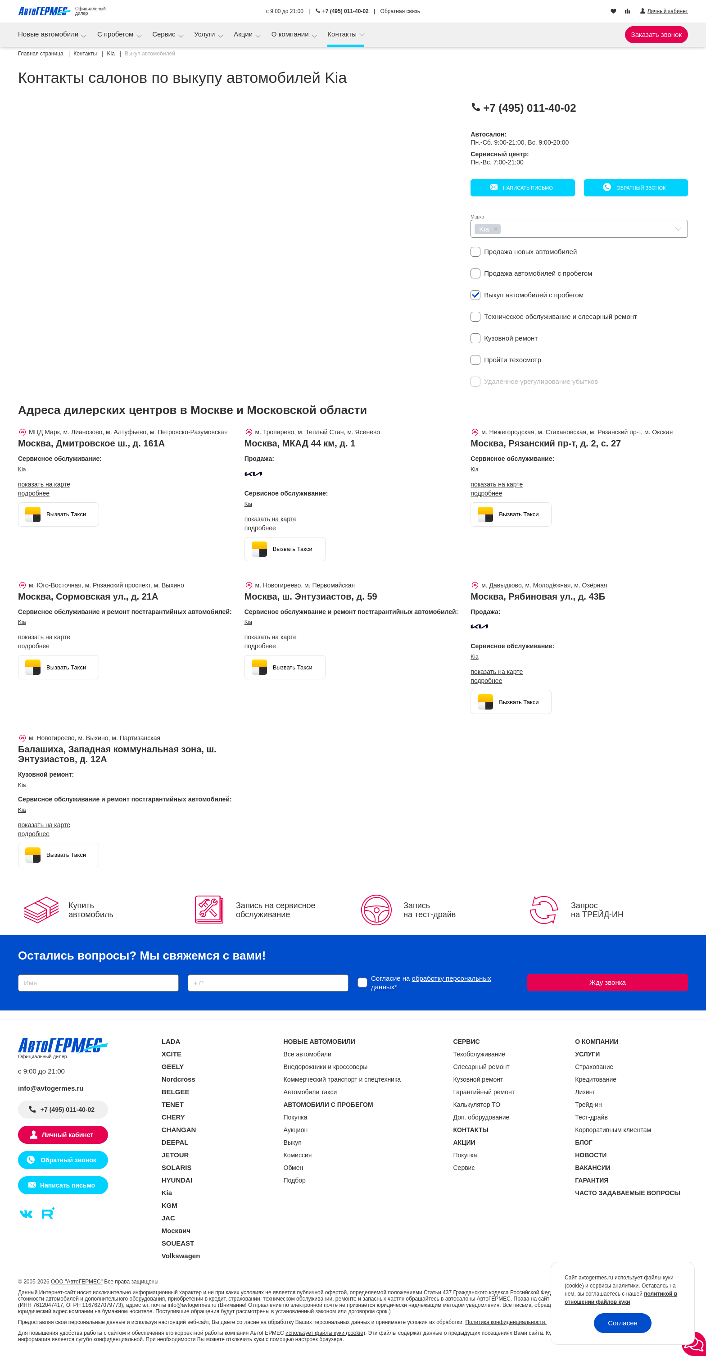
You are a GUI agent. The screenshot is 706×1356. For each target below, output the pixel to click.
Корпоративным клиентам (613, 1129)
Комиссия (298, 1155)
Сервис (164, 34)
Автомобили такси (310, 1092)
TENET (173, 1104)
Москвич (176, 1230)
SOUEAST (178, 1243)
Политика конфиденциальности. (505, 1322)
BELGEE (176, 1092)
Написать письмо (527, 188)
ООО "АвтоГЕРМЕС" (77, 1282)
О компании (291, 34)
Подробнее (34, 493)
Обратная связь (400, 11)
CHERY (173, 1117)
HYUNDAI (177, 1180)
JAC (168, 1218)
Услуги (205, 34)
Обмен (293, 1167)
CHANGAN (179, 1129)
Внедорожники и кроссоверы (326, 1066)
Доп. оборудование (481, 1117)
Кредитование (595, 1079)
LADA (171, 1041)
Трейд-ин (588, 1104)
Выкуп (293, 1142)
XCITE (171, 1054)
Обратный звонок (640, 188)
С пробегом (116, 34)
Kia (22, 469)
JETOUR (175, 1155)
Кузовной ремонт (478, 1079)
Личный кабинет (67, 1134)
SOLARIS (177, 1167)
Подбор (295, 1180)
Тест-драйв (591, 1117)
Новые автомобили (49, 34)
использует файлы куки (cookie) (325, 1333)
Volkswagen (181, 1256)
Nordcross (178, 1079)
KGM (169, 1205)
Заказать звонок (656, 34)
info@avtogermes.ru (51, 1088)
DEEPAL (175, 1142)
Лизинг (585, 1092)
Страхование (594, 1066)
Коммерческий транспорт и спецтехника (342, 1079)
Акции (244, 34)
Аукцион (296, 1129)
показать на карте (44, 484)
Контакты (342, 34)
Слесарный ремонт (481, 1066)
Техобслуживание (479, 1054)
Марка (477, 216)
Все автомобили (307, 1054)
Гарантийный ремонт (484, 1092)
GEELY (173, 1066)
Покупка (296, 1117)
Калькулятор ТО (477, 1104)
